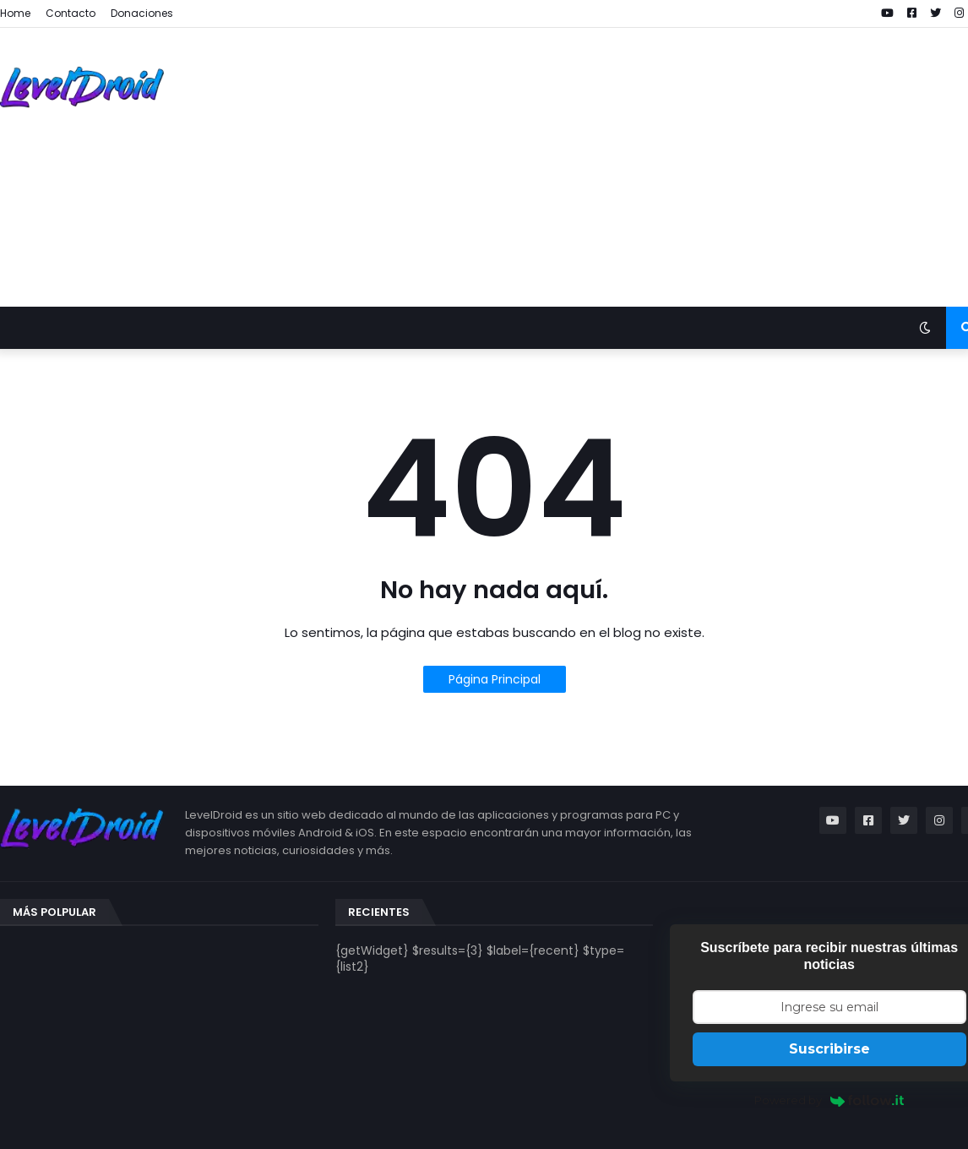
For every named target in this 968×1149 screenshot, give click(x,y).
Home (15, 13)
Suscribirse (829, 1049)
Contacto (70, 13)
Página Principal (495, 679)
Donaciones (142, 13)
